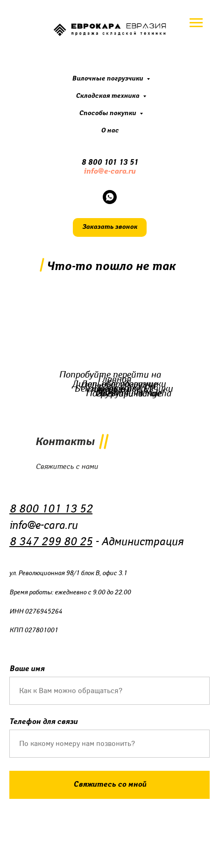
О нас (110, 131)
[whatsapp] (110, 197)
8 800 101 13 (105, 162)
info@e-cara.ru (109, 171)
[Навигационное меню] (196, 23)
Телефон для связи (43, 721)
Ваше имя (26, 669)
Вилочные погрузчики (108, 79)
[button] (110, 227)
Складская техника (108, 96)
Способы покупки (108, 113)
